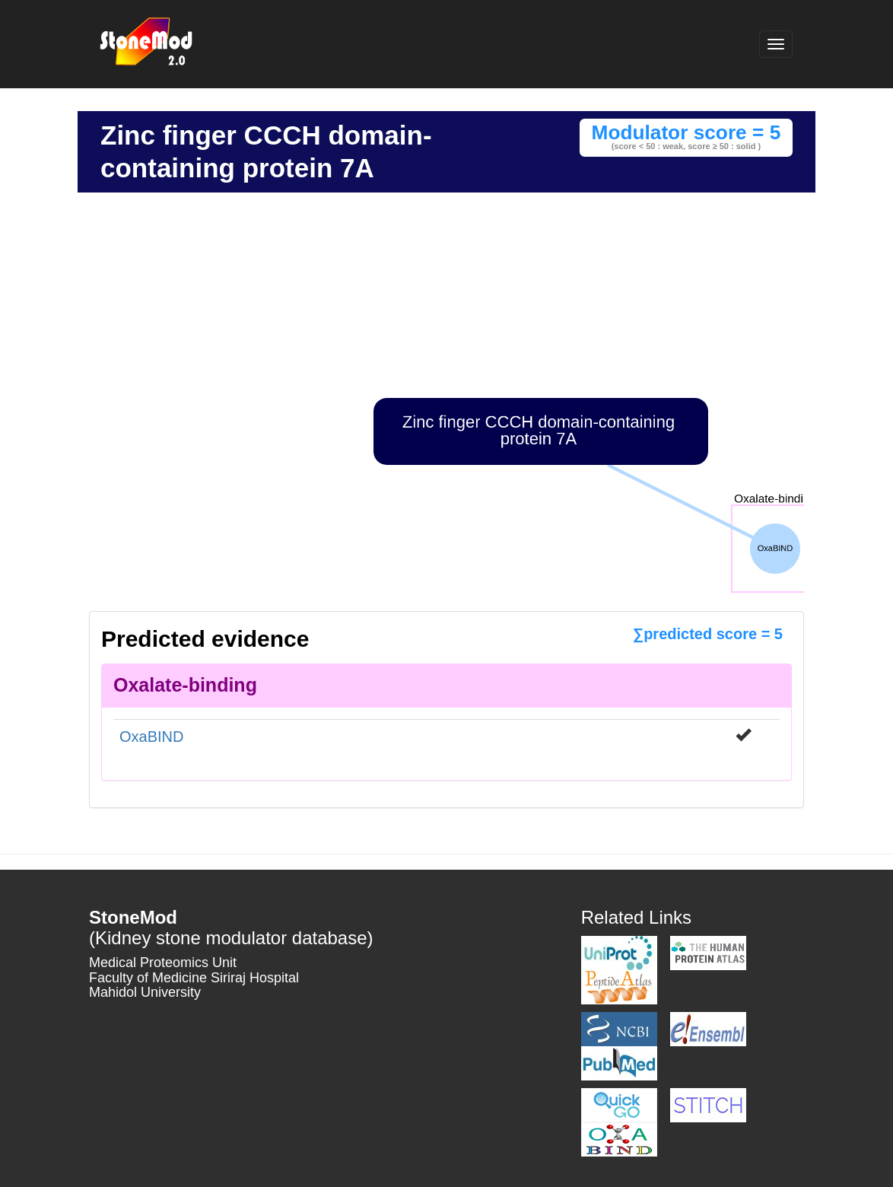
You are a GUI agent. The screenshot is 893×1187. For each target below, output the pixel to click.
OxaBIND (151, 736)
